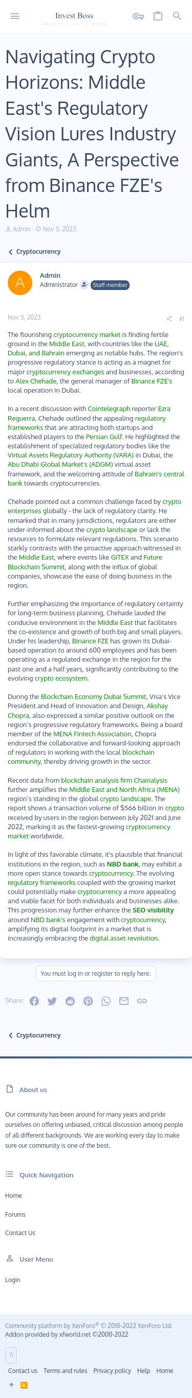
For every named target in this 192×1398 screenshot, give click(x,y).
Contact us (20, 1233)
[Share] (169, 319)
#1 (181, 319)
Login (12, 1280)
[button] (15, 17)
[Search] (177, 17)
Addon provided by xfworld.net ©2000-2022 (66, 1334)
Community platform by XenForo (89, 1326)
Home (13, 1195)
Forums (15, 1214)
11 (11, 1355)
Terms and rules (66, 1371)
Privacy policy (112, 1371)
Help (144, 1371)
